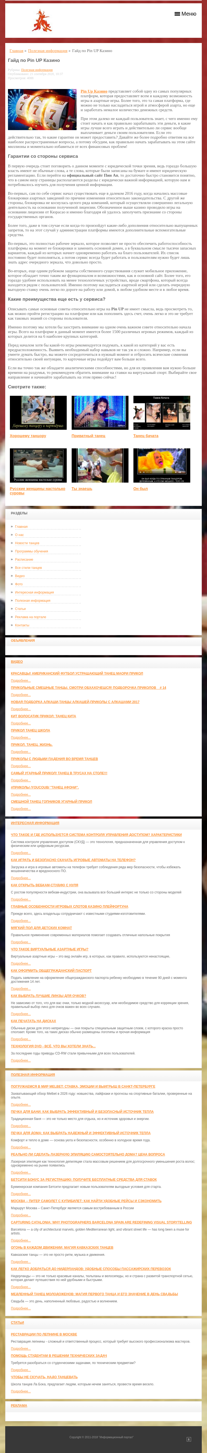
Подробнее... (21, 681)
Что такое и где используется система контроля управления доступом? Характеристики (96, 835)
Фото (19, 584)
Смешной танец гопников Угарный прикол (51, 802)
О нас (19, 535)
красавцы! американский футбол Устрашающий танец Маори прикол (77, 673)
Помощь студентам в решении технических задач (59, 1356)
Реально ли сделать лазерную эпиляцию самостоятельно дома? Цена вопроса (88, 1154)
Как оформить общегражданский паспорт (51, 971)
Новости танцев (27, 543)
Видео (20, 576)
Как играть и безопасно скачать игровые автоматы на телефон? (73, 860)
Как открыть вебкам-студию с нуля (44, 885)
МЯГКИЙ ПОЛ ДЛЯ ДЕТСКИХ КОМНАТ (41, 928)
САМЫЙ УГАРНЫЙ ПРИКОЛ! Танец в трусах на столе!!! (59, 773)
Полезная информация (33, 601)
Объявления (23, 641)
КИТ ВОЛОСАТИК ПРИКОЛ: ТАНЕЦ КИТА (43, 716)
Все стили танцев (28, 568)
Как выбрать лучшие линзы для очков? (48, 996)
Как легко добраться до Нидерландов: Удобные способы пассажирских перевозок (91, 1269)
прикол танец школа (30, 730)
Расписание (24, 559)
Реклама (19, 1406)
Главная (21, 527)
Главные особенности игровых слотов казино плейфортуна (69, 907)
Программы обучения (31, 551)
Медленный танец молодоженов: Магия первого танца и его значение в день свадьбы (94, 1294)
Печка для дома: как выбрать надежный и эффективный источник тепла (81, 1133)
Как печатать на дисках (33, 1021)
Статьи (20, 609)
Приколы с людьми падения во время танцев (54, 759)
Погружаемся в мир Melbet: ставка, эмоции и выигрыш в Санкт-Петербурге (83, 1086)
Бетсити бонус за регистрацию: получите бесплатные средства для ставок (84, 1180)
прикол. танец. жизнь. (32, 745)
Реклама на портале (30, 617)
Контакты (22, 625)
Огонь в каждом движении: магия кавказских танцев (62, 1247)
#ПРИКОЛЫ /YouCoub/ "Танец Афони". (45, 787)
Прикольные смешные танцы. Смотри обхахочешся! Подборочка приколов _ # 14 (88, 688)
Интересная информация (34, 592)
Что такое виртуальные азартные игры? (49, 949)
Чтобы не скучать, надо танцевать (44, 1377)
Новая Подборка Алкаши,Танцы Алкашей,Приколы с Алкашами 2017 (75, 702)
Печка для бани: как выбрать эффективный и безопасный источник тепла (82, 1112)
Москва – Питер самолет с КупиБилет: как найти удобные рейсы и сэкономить (86, 1201)
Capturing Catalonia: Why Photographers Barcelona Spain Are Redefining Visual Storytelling (101, 1222)
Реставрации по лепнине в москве (44, 1334)
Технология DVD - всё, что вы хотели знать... (53, 1046)
